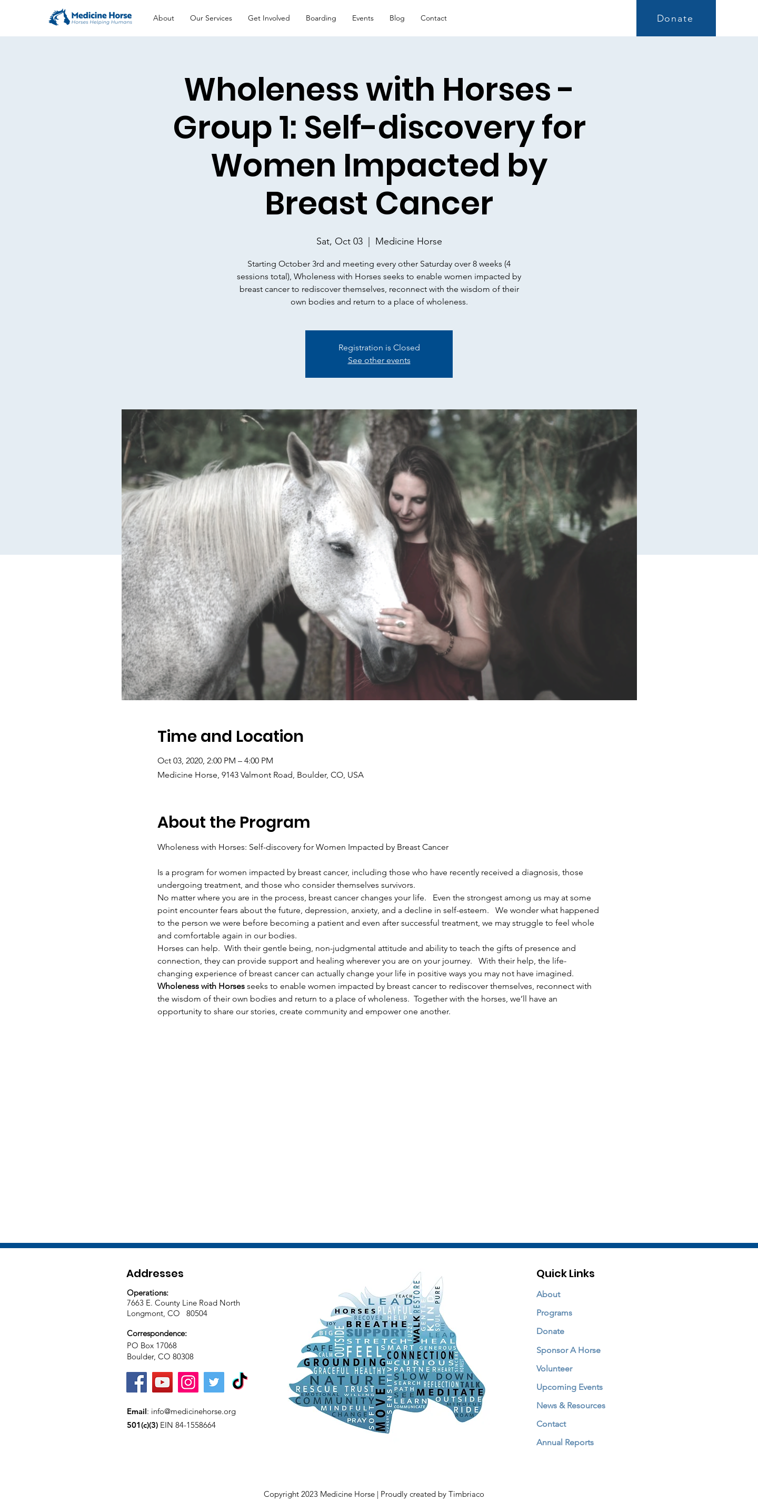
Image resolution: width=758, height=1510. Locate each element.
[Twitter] (214, 1382)
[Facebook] (136, 1382)
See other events (379, 360)
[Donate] (676, 18)
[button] (211, 18)
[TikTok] (240, 1382)
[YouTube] (162, 1382)
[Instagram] (188, 1382)
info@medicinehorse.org (193, 1411)
